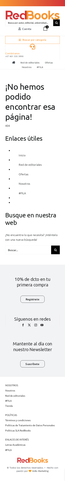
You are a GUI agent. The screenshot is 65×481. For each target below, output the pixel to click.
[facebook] (23, 325)
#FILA (22, 193)
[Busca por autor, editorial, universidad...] (29, 22)
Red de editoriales (30, 164)
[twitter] (29, 325)
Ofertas (23, 174)
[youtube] (42, 325)
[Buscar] (56, 22)
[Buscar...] (28, 250)
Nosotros (24, 183)
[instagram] (35, 325)
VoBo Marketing (40, 471)
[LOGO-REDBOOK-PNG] (32, 12)
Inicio (22, 155)
